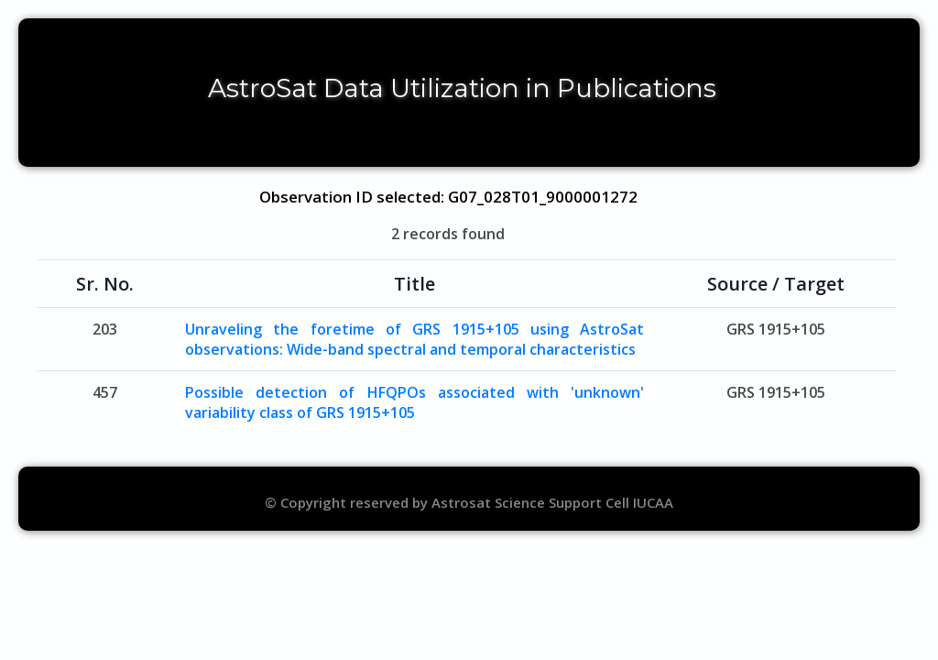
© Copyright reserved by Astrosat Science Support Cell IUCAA (469, 502)
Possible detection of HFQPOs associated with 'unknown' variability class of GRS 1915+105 (415, 402)
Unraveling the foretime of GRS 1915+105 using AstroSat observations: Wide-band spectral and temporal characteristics (415, 339)
